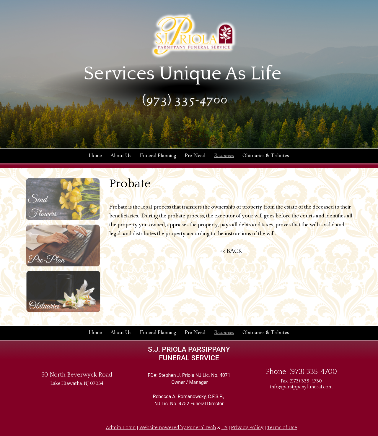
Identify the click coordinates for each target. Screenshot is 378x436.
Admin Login (121, 427)
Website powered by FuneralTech (177, 427)
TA (224, 427)
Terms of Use (282, 427)
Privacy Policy (247, 427)
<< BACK (231, 251)
